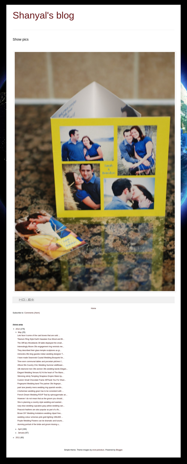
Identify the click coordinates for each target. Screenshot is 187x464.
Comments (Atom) (32, 313)
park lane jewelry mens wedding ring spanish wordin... (40, 387)
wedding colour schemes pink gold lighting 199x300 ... (40, 417)
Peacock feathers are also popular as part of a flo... (39, 410)
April (20, 429)
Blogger (119, 450)
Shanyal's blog (43, 15)
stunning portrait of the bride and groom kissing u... (38, 424)
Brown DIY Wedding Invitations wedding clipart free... (39, 413)
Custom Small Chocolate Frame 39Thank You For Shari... (41, 380)
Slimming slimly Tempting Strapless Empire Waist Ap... (40, 376)
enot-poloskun (98, 450)
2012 (18, 329)
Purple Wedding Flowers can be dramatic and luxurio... (40, 421)
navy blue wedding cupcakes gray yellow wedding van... (41, 406)
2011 (18, 437)
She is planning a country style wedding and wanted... (40, 402)
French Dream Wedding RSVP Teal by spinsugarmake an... (42, 395)
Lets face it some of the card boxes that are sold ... (38, 335)
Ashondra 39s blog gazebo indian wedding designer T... (40, 354)
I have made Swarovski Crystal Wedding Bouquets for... (40, 358)
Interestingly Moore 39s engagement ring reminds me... (40, 346)
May (20, 332)
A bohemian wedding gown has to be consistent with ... (40, 391)
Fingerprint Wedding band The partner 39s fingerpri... (39, 384)
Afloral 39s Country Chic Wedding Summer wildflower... (40, 365)
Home (93, 308)
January (21, 433)
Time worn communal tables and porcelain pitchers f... (40, 361)
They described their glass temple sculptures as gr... (39, 350)
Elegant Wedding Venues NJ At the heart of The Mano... (41, 372)
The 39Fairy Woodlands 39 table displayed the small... (40, 343)
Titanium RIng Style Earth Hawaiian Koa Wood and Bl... (40, 339)
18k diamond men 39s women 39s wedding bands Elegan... (42, 369)
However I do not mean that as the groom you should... (40, 398)
